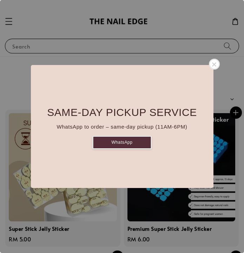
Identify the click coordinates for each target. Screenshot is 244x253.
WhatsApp (121, 142)
